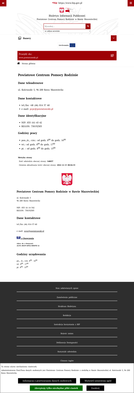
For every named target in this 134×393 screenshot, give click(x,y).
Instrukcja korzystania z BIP (67, 324)
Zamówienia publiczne (67, 297)
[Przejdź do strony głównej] (67, 15)
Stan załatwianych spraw (67, 288)
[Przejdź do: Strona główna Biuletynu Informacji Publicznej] (18, 64)
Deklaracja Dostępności (67, 342)
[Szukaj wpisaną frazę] (88, 26)
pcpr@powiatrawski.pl (41, 108)
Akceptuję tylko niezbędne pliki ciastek (56, 388)
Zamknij (95, 388)
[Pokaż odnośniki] (3, 3)
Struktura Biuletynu (67, 306)
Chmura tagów (67, 360)
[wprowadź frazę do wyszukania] (64, 26)
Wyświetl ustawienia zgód (98, 380)
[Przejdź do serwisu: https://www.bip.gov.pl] (67, 3)
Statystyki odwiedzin (67, 351)
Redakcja (67, 315)
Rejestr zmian (67, 333)
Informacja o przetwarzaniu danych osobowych (47, 380)
